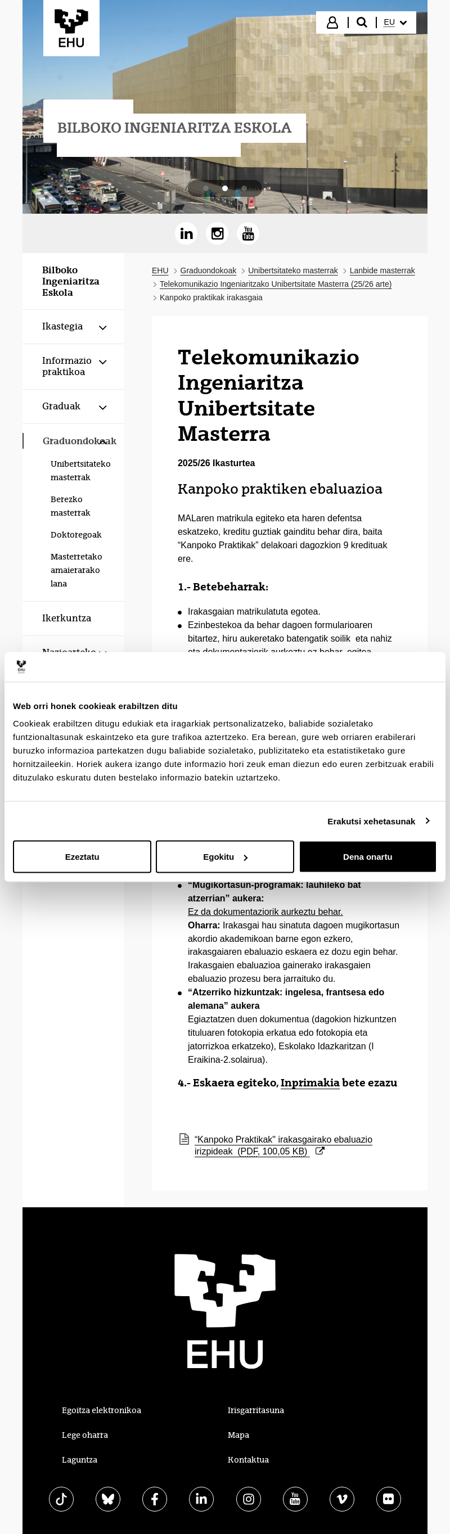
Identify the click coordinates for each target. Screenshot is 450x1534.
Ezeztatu (82, 856)
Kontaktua (248, 1459)
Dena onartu (368, 856)
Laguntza (79, 1459)
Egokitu (225, 856)
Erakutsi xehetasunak (371, 820)
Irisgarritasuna (256, 1410)
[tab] (205, 188)
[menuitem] (395, 22)
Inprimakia (310, 1082)
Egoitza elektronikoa (101, 1410)
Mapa (238, 1435)
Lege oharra (85, 1435)
